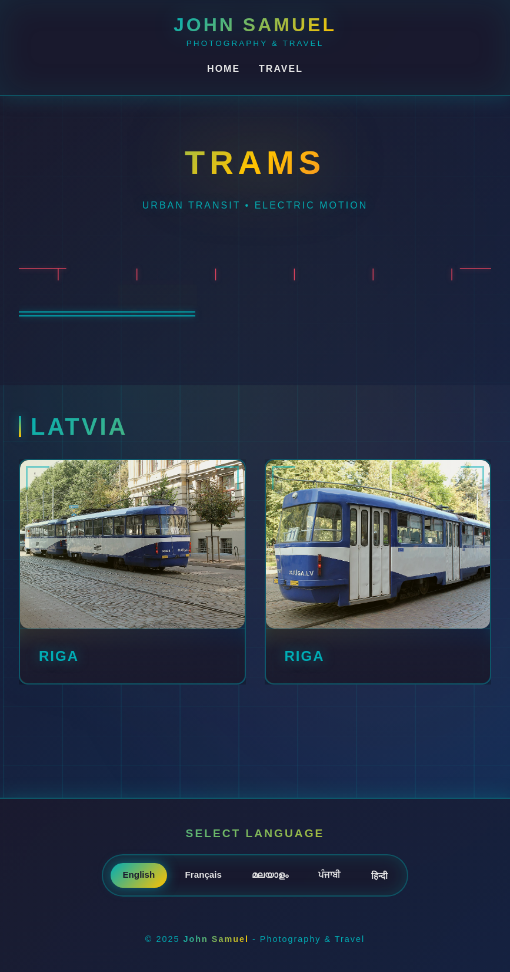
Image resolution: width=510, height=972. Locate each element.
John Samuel (255, 24)
